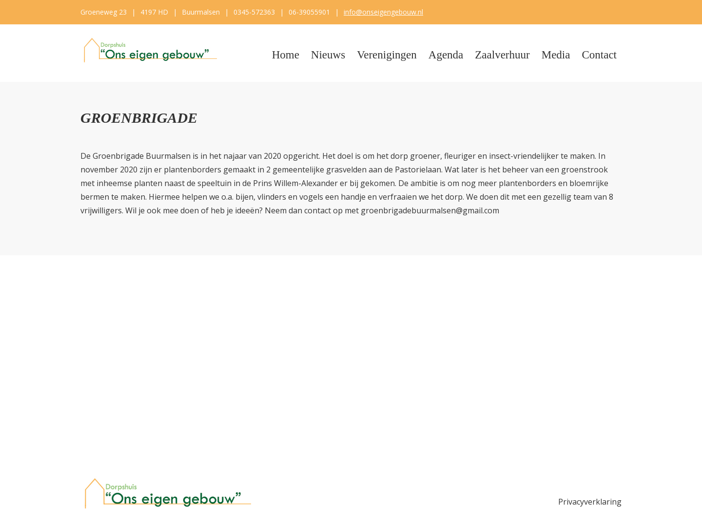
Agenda (446, 55)
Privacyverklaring (590, 501)
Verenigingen (387, 55)
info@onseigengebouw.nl (383, 12)
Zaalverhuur (502, 55)
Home (285, 55)
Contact (599, 55)
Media (556, 55)
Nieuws (328, 55)
